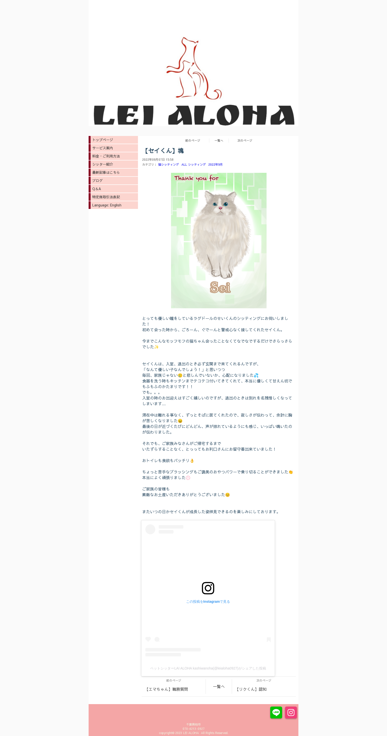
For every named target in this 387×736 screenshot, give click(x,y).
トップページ (102, 139)
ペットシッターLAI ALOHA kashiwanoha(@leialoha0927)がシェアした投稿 (208, 668)
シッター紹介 (102, 164)
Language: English (106, 204)
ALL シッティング (193, 164)
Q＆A (96, 188)
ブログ (97, 180)
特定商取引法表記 (106, 196)
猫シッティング (168, 164)
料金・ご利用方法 (106, 156)
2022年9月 (215, 164)
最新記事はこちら (106, 172)
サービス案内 (102, 147)
